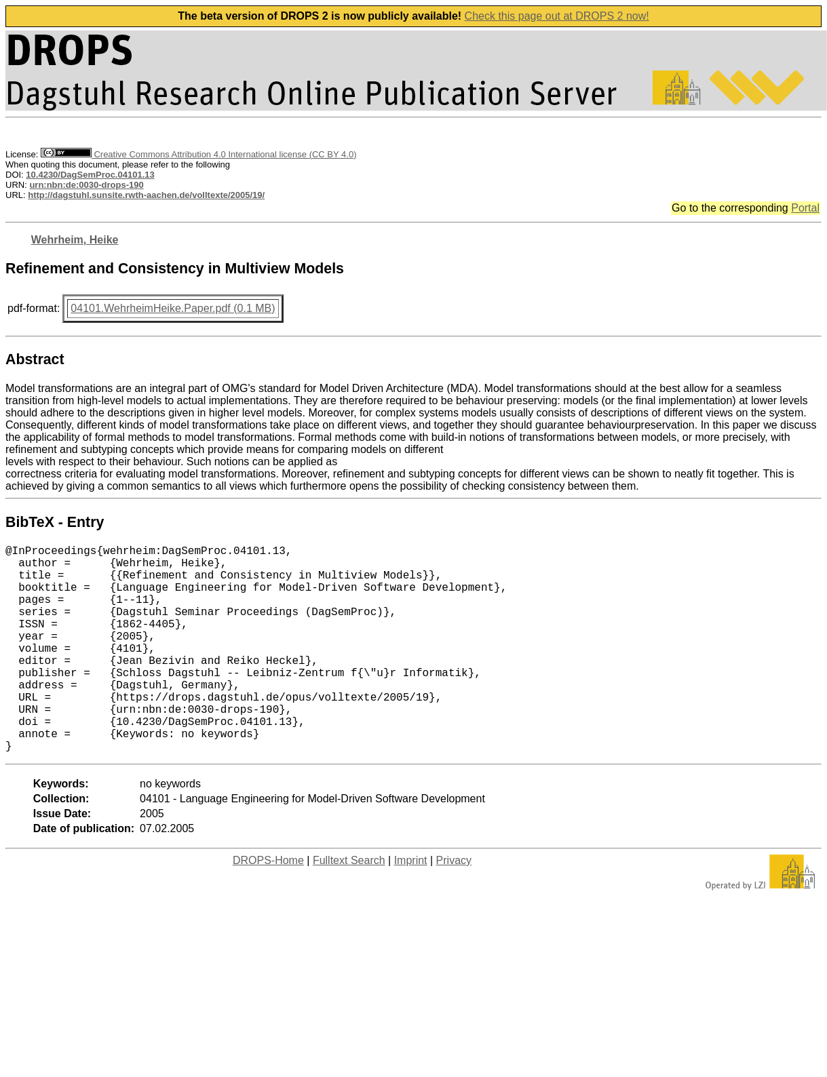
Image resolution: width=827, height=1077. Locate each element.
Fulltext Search (349, 906)
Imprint (410, 906)
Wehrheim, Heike (75, 240)
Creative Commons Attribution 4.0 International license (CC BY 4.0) (198, 154)
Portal (805, 208)
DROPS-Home (268, 906)
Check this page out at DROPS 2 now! (557, 16)
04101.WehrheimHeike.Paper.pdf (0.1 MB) (173, 308)
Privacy (454, 906)
